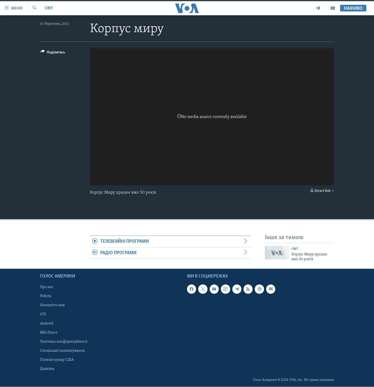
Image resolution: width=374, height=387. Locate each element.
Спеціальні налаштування (62, 351)
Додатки (47, 369)
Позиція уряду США (57, 360)
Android (46, 323)
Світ (49, 8)
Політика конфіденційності (64, 342)
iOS (43, 314)
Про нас (46, 287)
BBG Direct (48, 333)
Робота (45, 296)
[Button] (52, 53)
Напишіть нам (52, 305)
